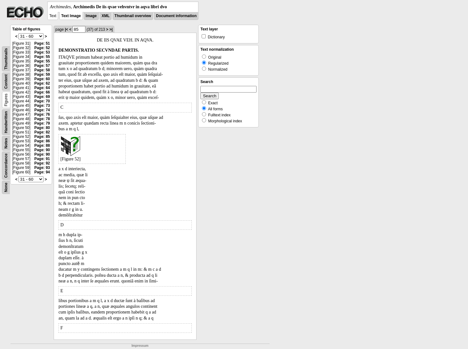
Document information (176, 16)
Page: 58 (42, 70)
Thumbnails (6, 58)
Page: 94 (42, 172)
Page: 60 (42, 79)
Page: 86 (42, 141)
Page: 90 (42, 150)
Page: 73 (42, 105)
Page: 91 (42, 159)
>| (110, 29)
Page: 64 (42, 88)
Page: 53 (42, 52)
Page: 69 (42, 96)
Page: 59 (42, 74)
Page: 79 (42, 123)
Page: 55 (42, 57)
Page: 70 (42, 101)
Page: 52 (42, 48)
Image (91, 16)
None (6, 187)
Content (6, 81)
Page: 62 (42, 83)
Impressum (139, 345)
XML (106, 16)
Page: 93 (42, 167)
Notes (6, 143)
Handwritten (6, 122)
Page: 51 (42, 43)
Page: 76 (42, 114)
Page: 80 (42, 128)
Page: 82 (42, 132)
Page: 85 (42, 136)
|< (66, 29)
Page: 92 (42, 163)
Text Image (71, 16)
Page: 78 (42, 119)
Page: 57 (42, 65)
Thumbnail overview (133, 16)
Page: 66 (42, 92)
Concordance (6, 165)
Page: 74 (42, 110)
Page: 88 (42, 145)
